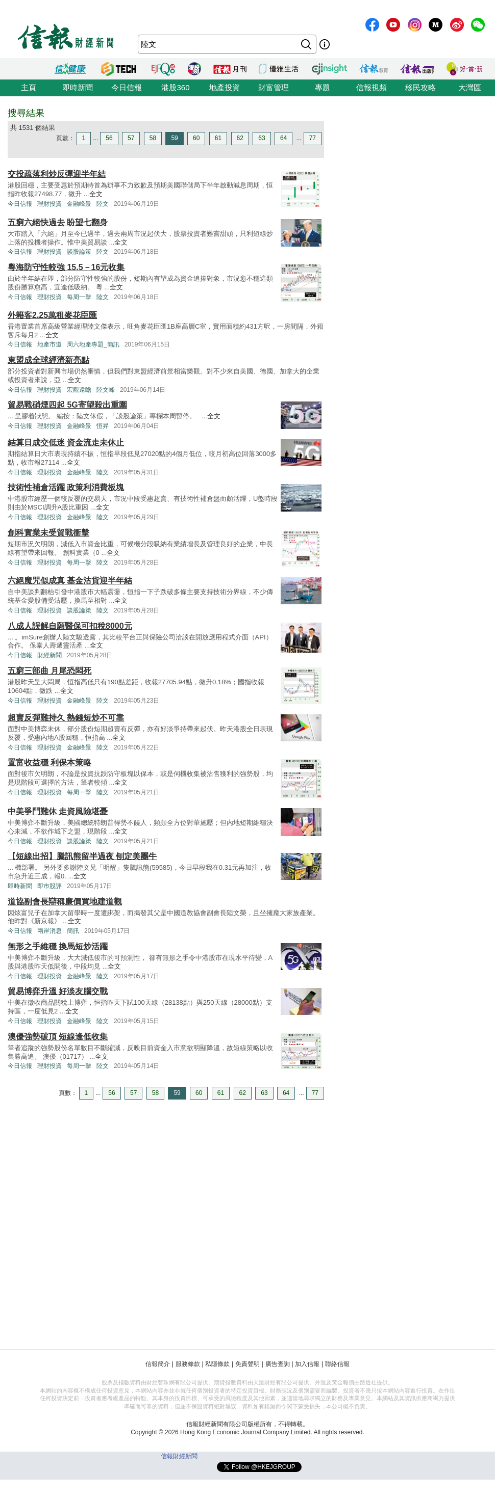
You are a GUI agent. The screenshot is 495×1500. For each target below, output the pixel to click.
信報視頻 (371, 87)
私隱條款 (217, 1364)
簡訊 (73, 930)
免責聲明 (247, 1364)
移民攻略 (420, 87)
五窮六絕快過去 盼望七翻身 (58, 222)
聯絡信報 (337, 1364)
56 (109, 138)
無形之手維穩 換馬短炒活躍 (58, 946)
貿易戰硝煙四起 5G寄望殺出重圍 (67, 404)
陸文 (102, 203)
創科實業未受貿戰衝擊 (48, 532)
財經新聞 (49, 655)
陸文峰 (105, 389)
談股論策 (79, 251)
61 (218, 138)
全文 (96, 194)
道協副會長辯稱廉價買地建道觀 (65, 901)
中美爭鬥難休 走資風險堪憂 (58, 811)
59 (174, 138)
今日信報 (126, 87)
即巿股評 (49, 886)
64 (283, 138)
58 (153, 138)
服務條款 (188, 1364)
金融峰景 (79, 203)
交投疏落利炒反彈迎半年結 (57, 174)
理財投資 (49, 203)
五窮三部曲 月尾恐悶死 (49, 670)
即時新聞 (77, 87)
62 (240, 138)
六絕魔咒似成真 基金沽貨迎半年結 (70, 580)
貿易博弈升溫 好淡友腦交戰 (58, 991)
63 (261, 138)
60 (196, 138)
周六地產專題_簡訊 (93, 344)
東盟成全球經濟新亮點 (48, 360)
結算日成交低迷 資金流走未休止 (66, 442)
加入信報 (307, 1364)
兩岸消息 (49, 930)
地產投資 (224, 87)
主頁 (28, 87)
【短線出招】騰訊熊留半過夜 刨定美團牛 (82, 856)
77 (312, 138)
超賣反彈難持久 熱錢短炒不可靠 (66, 717)
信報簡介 (157, 1364)
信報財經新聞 (179, 1456)
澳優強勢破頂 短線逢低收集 (58, 1036)
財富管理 (273, 87)
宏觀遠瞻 (79, 389)
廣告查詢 (277, 1364)
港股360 (175, 87)
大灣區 (469, 87)
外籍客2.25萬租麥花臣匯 (52, 315)
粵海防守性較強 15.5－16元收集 (66, 267)
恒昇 (102, 426)
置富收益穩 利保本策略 (49, 762)
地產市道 (49, 344)
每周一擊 (79, 297)
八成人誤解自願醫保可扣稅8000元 (70, 626)
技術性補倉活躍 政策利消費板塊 (66, 487)
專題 (322, 87)
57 (131, 138)
